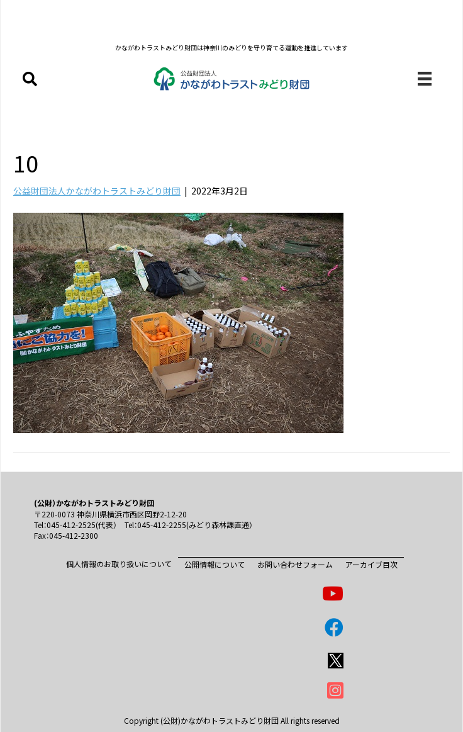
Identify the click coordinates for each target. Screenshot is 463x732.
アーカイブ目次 (371, 564)
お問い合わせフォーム (295, 564)
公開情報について (214, 564)
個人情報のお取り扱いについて (119, 563)
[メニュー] (424, 79)
